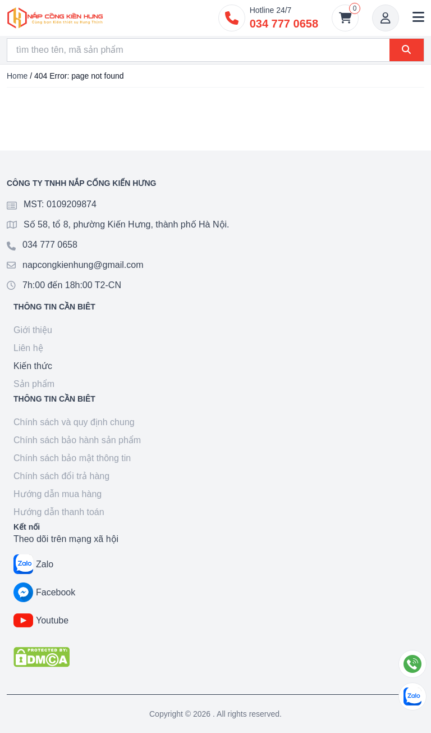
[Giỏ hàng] (345, 17)
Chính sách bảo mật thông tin (72, 458)
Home (17, 75)
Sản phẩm (33, 384)
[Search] (198, 50)
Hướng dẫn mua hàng (57, 494)
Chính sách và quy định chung (74, 422)
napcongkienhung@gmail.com (82, 265)
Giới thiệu (32, 330)
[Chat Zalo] (412, 696)
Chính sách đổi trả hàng (61, 476)
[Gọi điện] (412, 664)
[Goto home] (55, 18)
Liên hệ (28, 348)
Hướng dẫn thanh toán (58, 512)
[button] (418, 18)
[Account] (385, 17)
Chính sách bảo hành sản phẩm (77, 440)
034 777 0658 (49, 244)
